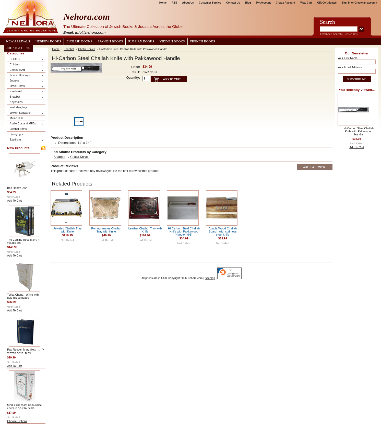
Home (162, 2)
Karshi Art (25, 92)
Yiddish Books (172, 41)
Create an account (365, 2)
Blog (248, 2)
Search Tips (351, 34)
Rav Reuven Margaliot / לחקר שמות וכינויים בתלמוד (25, 351)
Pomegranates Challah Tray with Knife (106, 230)
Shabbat (25, 97)
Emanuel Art (25, 70)
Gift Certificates (327, 2)
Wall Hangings (19, 107)
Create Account (285, 2)
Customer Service (210, 2)
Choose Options (17, 421)
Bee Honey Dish (17, 187)
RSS (174, 2)
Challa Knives (86, 49)
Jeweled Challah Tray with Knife (67, 230)
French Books (202, 41)
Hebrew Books (48, 41)
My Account (263, 2)
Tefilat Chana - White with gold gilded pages (23, 296)
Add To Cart (14, 200)
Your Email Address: (350, 67)
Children (25, 65)
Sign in (346, 2)
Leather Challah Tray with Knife (145, 230)
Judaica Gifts (18, 48)
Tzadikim (25, 140)
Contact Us (233, 2)
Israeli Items (25, 86)
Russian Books (141, 41)
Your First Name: (348, 58)
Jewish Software (25, 113)
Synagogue (17, 134)
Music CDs (16, 118)
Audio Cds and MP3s (25, 124)
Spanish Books (110, 41)
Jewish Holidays (25, 75)
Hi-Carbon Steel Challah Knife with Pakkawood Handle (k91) (184, 231)
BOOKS (25, 59)
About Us (188, 2)
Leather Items (18, 128)
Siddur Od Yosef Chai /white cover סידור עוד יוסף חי (24, 406)
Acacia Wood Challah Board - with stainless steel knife (223, 231)
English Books (79, 41)
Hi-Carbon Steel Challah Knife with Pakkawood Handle (359, 131)
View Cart (306, 2)
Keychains (16, 101)
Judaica (25, 81)
